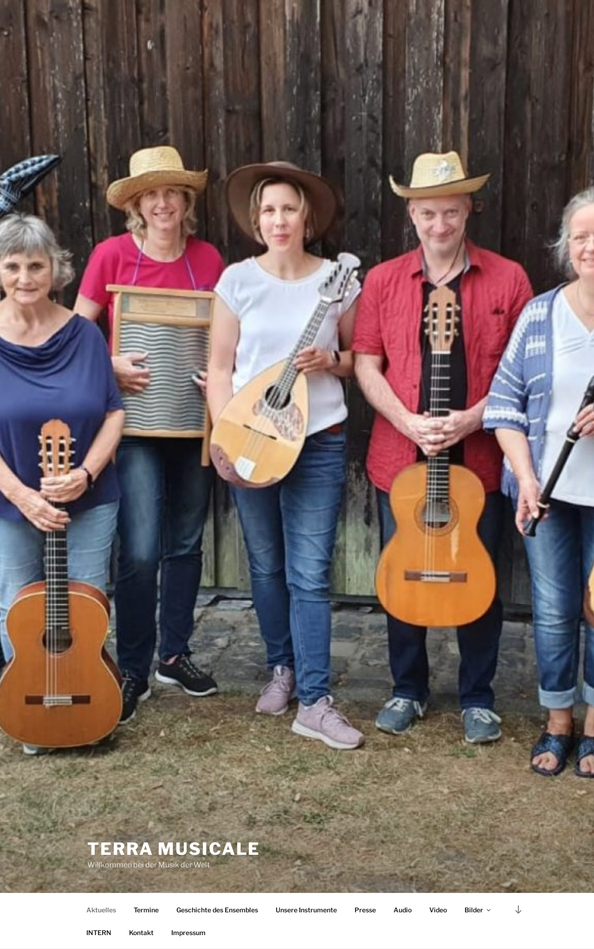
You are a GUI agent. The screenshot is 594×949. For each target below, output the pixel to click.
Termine (146, 910)
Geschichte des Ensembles (217, 910)
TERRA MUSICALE (173, 849)
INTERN (98, 932)
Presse (365, 910)
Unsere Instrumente (306, 910)
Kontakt (141, 932)
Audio (403, 910)
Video (438, 910)
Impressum (188, 932)
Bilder (478, 910)
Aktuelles (101, 910)
